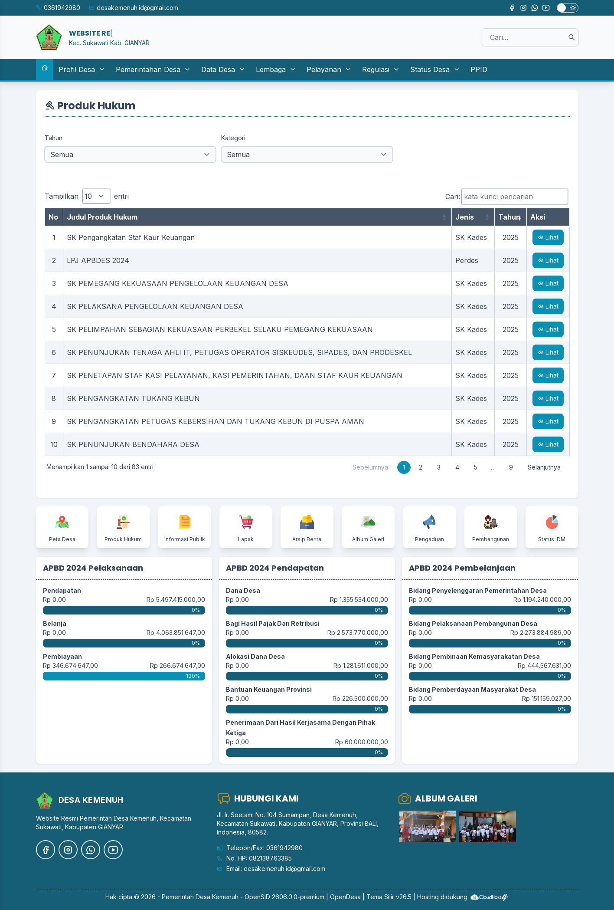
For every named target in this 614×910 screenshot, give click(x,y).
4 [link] (457, 467)
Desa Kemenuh (217, 896)
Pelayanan (329, 69)
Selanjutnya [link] (544, 467)
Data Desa (223, 69)
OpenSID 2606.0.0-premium (284, 896)
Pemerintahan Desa (153, 69)
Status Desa (435, 69)
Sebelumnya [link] (370, 467)
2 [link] (420, 467)
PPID (478, 69)
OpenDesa (345, 896)
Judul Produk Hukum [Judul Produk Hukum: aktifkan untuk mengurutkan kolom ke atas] (102, 217)
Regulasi (381, 69)
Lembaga (276, 69)
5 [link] (475, 467)
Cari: (506, 196)
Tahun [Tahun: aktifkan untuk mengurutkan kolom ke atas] (509, 217)
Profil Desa (82, 69)
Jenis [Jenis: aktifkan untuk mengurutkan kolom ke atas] (464, 217)
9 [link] (511, 467)
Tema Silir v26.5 (389, 896)
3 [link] (439, 467)
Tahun (53, 137)
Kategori (233, 137)
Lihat (548, 237)
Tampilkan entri (87, 196)
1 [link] (404, 467)
